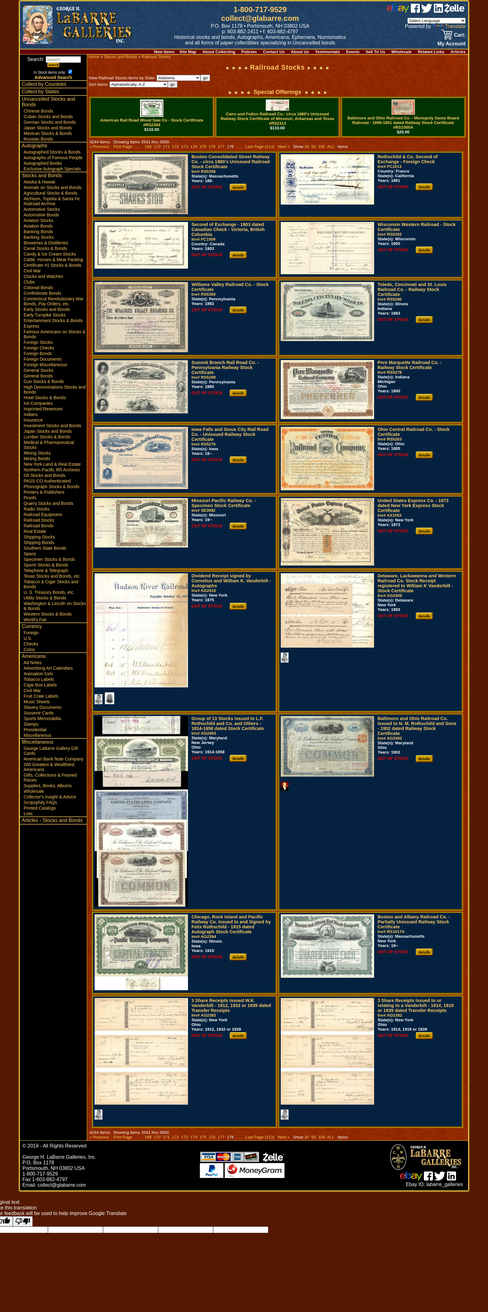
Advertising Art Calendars (48, 668)
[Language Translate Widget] (436, 21)
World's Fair (35, 619)
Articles (458, 51)
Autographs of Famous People (53, 157)
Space (30, 553)
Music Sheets (37, 701)
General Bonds (38, 375)
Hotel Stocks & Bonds (45, 397)
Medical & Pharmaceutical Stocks (49, 445)
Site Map (187, 51)
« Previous (99, 146)
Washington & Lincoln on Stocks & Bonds (55, 606)
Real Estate (35, 531)
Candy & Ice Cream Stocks (50, 254)
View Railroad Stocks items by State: (144, 78)
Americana (33, 656)
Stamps (31, 724)
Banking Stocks (39, 237)
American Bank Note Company (53, 758)
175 (202, 146)
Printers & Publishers (44, 492)
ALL (330, 146)
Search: (54, 59)
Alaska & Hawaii (39, 181)
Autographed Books (43, 163)
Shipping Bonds (39, 542)
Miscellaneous (37, 735)
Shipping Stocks (39, 536)
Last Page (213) (259, 146)
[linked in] (438, 11)
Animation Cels (38, 673)
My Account (452, 43)
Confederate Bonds (42, 293)
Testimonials (327, 51)
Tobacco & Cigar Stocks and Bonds (51, 584)
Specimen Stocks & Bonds (49, 559)
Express (32, 326)
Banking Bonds (38, 231)
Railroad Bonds (39, 525)
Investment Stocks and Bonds (52, 425)
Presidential (35, 729)
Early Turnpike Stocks (45, 314)
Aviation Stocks (38, 220)
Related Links (431, 51)
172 (175, 146)
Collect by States (40, 91)
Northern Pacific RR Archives (52, 469)
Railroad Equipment (43, 514)
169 (147, 146)
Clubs (29, 281)
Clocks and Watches (43, 276)
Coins (29, 649)
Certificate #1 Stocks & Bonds (52, 265)
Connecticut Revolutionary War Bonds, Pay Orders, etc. (53, 301)
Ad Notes (33, 662)
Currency (32, 626)
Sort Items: (127, 84)
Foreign (31, 632)
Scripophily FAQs (40, 802)
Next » (283, 146)
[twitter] (426, 11)
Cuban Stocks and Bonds (48, 116)
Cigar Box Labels (40, 684)
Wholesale (401, 51)
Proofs (30, 497)
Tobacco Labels (39, 679)
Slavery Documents (42, 707)
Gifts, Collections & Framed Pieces (50, 778)
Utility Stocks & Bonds (45, 597)
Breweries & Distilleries (46, 242)
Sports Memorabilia (42, 718)
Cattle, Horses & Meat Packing (53, 259)
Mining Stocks (37, 452)
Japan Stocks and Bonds (48, 127)
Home (93, 56)
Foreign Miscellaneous (45, 364)
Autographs (34, 145)
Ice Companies (38, 403)
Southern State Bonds (45, 548)
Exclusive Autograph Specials (52, 168)
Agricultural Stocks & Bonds (50, 193)
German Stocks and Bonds (50, 122)
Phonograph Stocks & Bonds (51, 486)
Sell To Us (375, 51)
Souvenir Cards (39, 712)
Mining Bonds (37, 458)
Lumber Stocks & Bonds (47, 436)
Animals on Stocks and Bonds (53, 187)
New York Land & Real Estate (52, 464)
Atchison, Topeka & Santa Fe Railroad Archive (52, 201)
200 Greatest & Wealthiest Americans (49, 767)
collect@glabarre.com (260, 18)
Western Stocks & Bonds (48, 614)
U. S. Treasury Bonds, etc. (49, 592)
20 (306, 146)
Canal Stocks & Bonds (45, 248)
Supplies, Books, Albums (48, 785)
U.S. (28, 638)
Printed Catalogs (40, 808)
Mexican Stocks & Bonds (48, 133)
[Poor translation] (23, 1221)
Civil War (32, 270)
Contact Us (274, 51)
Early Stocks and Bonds (47, 309)
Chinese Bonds (38, 111)
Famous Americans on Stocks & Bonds (54, 334)
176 (212, 146)
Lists (28, 813)
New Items (164, 51)
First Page (122, 146)
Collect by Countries (44, 84)
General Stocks (39, 370)
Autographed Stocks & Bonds (52, 152)
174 (193, 146)
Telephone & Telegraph (46, 570)
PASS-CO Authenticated (47, 480)
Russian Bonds (38, 138)
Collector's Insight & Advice (50, 796)
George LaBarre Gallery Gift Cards (51, 751)
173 (184, 146)
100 (321, 146)
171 (166, 146)
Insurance (33, 420)
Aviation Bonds (38, 226)
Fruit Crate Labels (41, 696)
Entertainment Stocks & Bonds (53, 320)
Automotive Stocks (42, 209)
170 (157, 146)
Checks (31, 643)
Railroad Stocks (39, 520)
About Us (300, 51)
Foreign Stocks (38, 342)
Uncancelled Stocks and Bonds (48, 101)
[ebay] (398, 11)
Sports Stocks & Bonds (46, 564)
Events (352, 51)
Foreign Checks (39, 347)
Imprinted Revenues (43, 408)
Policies (249, 51)
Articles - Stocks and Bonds (52, 820)
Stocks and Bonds (42, 175)
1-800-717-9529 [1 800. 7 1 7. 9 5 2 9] (260, 9)
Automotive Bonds (41, 214)
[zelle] (455, 11)
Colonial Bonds (38, 287)
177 (221, 146)
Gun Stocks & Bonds (44, 381)
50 (313, 146)
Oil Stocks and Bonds (44, 475)
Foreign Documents (43, 359)
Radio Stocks (36, 508)
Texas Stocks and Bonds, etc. (52, 576)
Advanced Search (53, 77)
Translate (449, 26)
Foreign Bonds (38, 353)
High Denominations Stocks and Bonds (55, 390)
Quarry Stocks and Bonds (48, 503)
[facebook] (415, 11)
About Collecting (218, 51)
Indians (31, 414)
